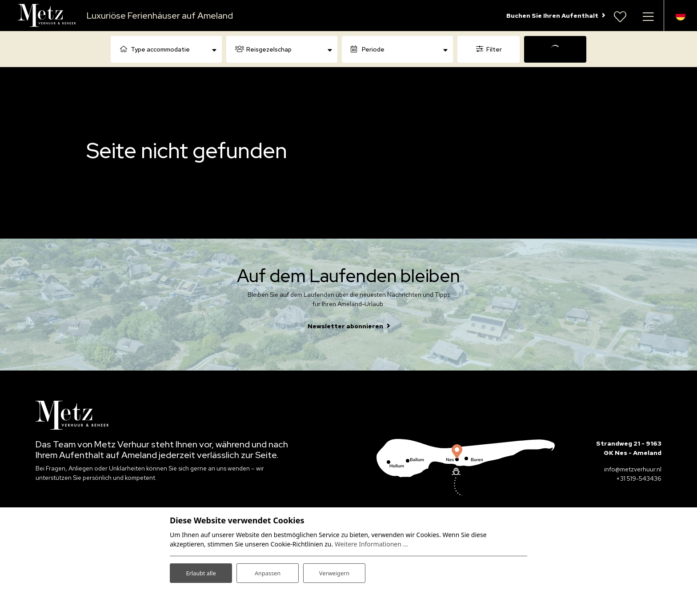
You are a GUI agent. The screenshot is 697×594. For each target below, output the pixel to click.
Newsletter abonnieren (345, 326)
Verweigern (334, 571)
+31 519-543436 (638, 478)
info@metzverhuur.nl (632, 469)
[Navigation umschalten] (648, 15)
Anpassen (267, 571)
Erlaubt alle (200, 571)
